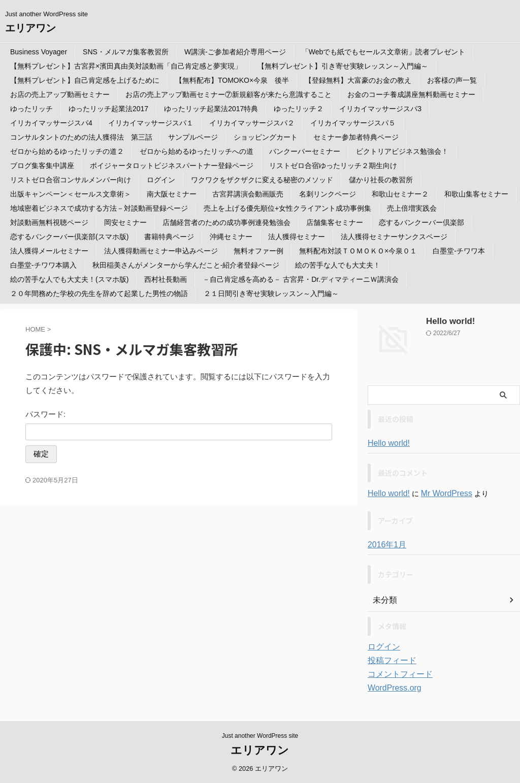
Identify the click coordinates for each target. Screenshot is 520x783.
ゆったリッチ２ (298, 109)
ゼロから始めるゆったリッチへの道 (196, 151)
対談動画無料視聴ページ (49, 222)
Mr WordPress (438, 494)
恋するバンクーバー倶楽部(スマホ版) (69, 237)
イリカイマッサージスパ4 (51, 123)
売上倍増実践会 (412, 208)
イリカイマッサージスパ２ (252, 123)
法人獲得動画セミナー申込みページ (161, 251)
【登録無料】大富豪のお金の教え (358, 80)
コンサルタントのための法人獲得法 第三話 (81, 137)
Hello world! (447, 321)
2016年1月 (385, 545)
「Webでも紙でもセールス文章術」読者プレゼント (384, 52)
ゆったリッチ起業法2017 (108, 109)
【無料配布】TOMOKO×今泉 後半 (232, 80)
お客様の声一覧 (452, 80)
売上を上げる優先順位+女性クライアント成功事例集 (287, 208)
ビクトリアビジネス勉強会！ (402, 151)
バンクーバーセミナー (304, 151)
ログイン (161, 180)
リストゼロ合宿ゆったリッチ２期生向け (333, 165)
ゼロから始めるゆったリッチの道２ (67, 151)
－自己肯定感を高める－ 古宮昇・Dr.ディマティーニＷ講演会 (301, 279)
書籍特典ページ (169, 237)
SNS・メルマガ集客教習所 (126, 52)
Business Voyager (38, 52)
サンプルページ (193, 137)
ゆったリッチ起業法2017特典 (211, 109)
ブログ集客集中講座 (42, 165)
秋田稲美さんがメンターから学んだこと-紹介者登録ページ (186, 265)
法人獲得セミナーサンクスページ (394, 237)
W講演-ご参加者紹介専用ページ (235, 52)
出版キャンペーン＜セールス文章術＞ (70, 194)
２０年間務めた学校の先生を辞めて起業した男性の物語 (99, 293)
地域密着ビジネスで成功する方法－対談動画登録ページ (99, 208)
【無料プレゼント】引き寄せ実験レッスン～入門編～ (342, 66)
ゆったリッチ (31, 109)
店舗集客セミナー (334, 222)
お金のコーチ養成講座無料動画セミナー (411, 94)
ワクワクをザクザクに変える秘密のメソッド (262, 180)
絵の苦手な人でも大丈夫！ (337, 265)
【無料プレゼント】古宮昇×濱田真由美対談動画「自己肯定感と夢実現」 (126, 66)
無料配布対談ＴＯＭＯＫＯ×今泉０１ (358, 251)
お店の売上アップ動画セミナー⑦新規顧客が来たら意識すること (228, 94)
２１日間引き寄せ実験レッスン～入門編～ (271, 293)
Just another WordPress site (260, 735)
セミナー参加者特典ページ (356, 137)
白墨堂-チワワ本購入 (43, 265)
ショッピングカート (266, 137)
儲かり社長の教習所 (381, 180)
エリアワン (30, 28)
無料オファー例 (258, 251)
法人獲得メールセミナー (49, 251)
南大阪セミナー (172, 194)
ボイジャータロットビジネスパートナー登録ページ (171, 165)
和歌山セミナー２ (400, 194)
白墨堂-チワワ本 (459, 251)
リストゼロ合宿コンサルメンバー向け (70, 180)
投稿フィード (389, 661)
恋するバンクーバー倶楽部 (421, 222)
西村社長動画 (165, 279)
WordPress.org (391, 688)
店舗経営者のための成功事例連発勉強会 (226, 222)
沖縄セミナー (231, 237)
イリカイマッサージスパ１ (150, 123)
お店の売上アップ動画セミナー (60, 94)
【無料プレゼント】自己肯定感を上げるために (84, 80)
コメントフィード (396, 674)
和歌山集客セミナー (476, 194)
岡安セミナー (125, 222)
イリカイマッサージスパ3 (380, 109)
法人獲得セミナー (296, 237)
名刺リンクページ (327, 194)
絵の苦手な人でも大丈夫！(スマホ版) (69, 279)
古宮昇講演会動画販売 (247, 194)
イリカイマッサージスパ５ (353, 123)
